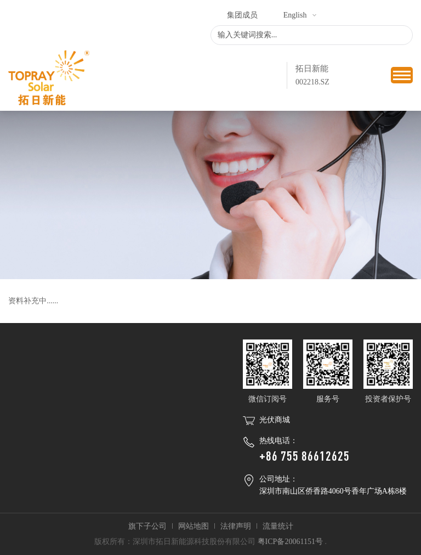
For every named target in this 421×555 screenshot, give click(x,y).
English (295, 15)
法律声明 (235, 526)
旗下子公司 (147, 526)
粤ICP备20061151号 (290, 541)
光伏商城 (274, 420)
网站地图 (193, 526)
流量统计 (278, 526)
